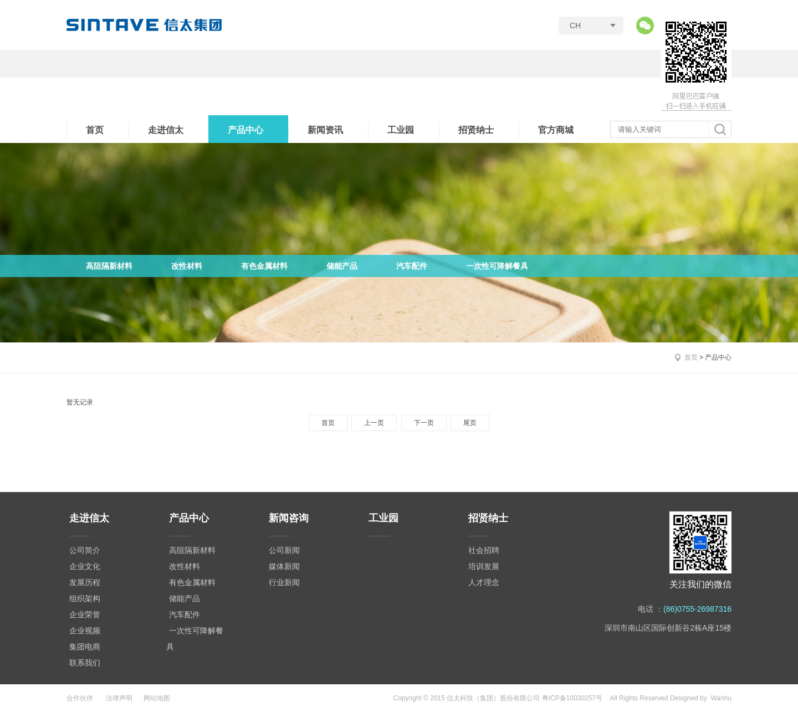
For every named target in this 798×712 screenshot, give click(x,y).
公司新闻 (284, 550)
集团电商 (84, 646)
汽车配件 (411, 266)
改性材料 (186, 266)
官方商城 (556, 130)
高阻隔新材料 (109, 266)
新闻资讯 (325, 130)
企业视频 (84, 630)
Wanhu (721, 698)
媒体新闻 (284, 566)
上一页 (374, 423)
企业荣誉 (84, 614)
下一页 (424, 423)
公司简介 (84, 550)
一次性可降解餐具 (497, 266)
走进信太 (165, 130)
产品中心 (245, 130)
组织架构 (84, 598)
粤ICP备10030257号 (572, 698)
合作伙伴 (79, 698)
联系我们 (84, 662)
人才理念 (483, 582)
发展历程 (84, 582)
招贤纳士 (476, 130)
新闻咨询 (289, 518)
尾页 (470, 423)
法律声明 (119, 698)
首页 (95, 130)
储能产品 (341, 266)
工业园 (400, 130)
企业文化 (84, 566)
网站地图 (157, 698)
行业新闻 (284, 582)
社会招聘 (483, 550)
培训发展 (483, 566)
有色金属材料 (264, 266)
